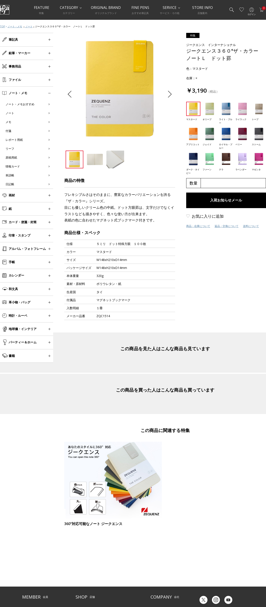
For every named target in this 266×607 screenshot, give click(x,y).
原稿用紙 (11, 157)
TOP (2, 26)
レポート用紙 (14, 140)
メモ (8, 122)
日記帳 (10, 184)
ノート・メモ (15, 26)
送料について (251, 226)
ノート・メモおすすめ (20, 104)
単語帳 (10, 175)
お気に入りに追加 (208, 216)
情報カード (13, 166)
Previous (71, 94)
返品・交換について (227, 226)
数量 (194, 183)
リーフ (10, 149)
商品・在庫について (198, 226)
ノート (29, 26)
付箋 (8, 131)
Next (168, 94)
